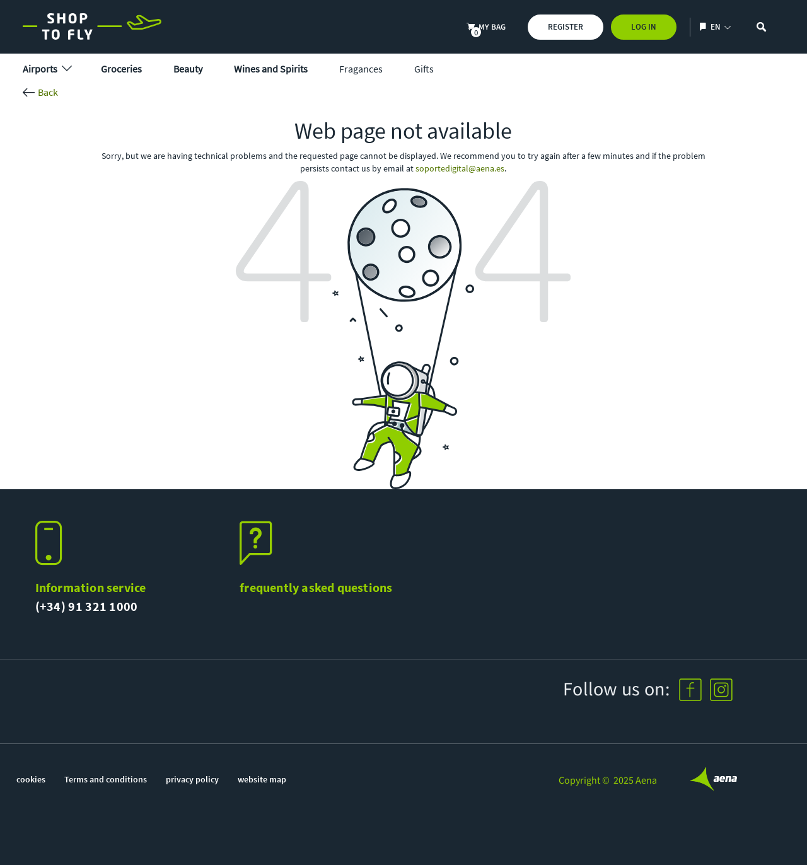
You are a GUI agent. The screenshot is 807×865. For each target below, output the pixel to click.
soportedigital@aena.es (459, 168)
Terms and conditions (105, 779)
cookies (30, 779)
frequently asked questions (316, 587)
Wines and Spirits (271, 68)
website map (262, 779)
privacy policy (192, 779)
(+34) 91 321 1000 (86, 606)
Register (565, 26)
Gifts (424, 68)
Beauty (187, 68)
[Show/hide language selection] (705, 27)
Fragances (361, 68)
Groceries (121, 68)
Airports (46, 68)
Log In (643, 26)
